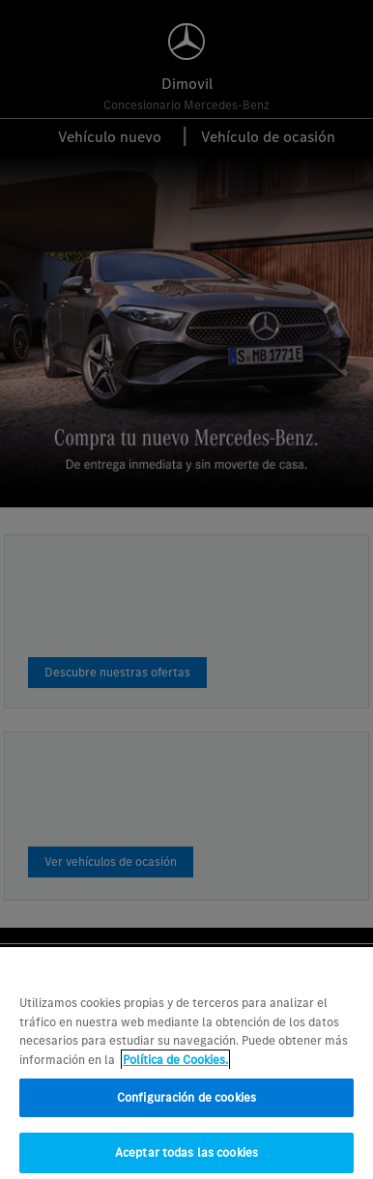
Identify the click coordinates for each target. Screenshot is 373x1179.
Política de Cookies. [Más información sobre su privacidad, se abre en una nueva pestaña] (175, 1065)
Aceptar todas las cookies (186, 1158)
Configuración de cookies (186, 1103)
